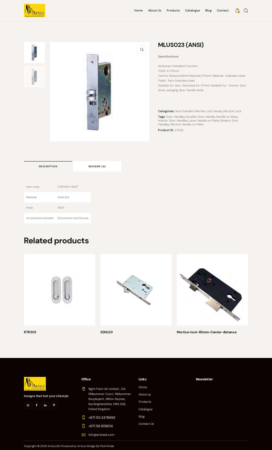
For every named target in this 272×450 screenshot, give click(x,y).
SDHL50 (106, 332)
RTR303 (30, 332)
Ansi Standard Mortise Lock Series (198, 111)
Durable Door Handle (200, 117)
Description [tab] (48, 166)
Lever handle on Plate (204, 120)
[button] (142, 50)
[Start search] (246, 11)
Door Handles (175, 117)
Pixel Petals (107, 446)
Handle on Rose (226, 117)
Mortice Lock (232, 111)
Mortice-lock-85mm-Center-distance (207, 332)
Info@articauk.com (101, 435)
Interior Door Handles (173, 120)
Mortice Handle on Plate (187, 124)
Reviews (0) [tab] (97, 166)
